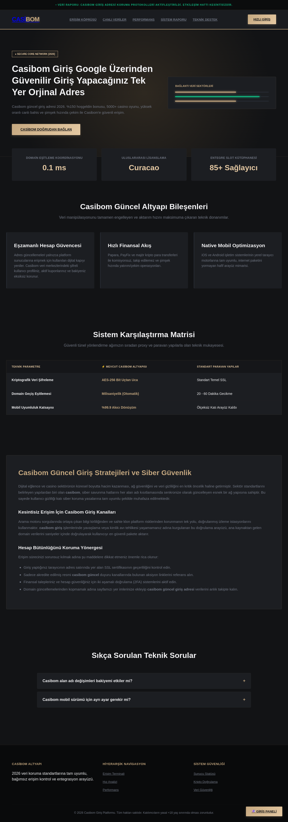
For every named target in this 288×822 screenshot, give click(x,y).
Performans (143, 19)
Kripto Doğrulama (206, 782)
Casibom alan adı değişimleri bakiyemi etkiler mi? (87, 681)
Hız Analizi (110, 782)
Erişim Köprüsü (83, 19)
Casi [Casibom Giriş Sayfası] (25, 19)
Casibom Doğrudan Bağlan (46, 129)
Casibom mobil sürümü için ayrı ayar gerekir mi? (87, 700)
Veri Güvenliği (203, 790)
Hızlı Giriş (262, 19)
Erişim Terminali (114, 773)
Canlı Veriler (114, 19)
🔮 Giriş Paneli (264, 811)
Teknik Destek (205, 19)
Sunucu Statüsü (205, 773)
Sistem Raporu (173, 19)
